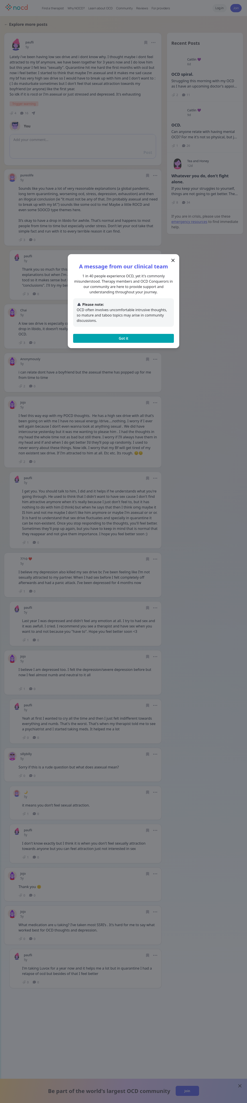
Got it (123, 338)
